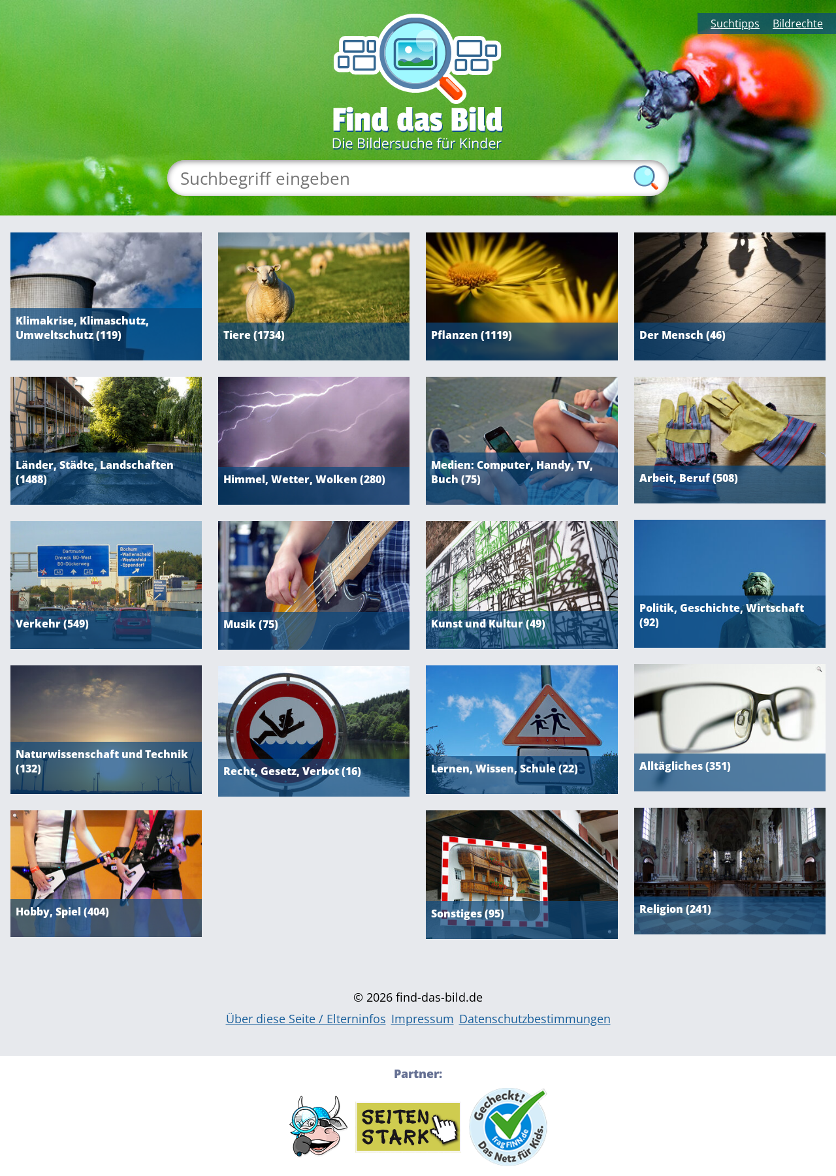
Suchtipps (735, 23)
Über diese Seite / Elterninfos (306, 1018)
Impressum (422, 1018)
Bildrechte (798, 23)
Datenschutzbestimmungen (535, 1018)
